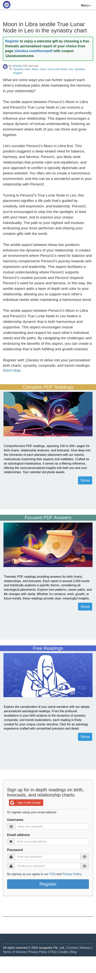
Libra (43, 69)
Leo (71, 69)
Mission (85, 947)
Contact (72, 947)
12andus (17, 65)
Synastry (80, 69)
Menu (87, 5)
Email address (18, 835)
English (17, 73)
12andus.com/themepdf (33, 51)
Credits (63, 952)
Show (85, 480)
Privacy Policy (71, 874)
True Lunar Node (57, 69)
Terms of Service (14, 952)
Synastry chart (21, 69)
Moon (35, 69)
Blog (74, 952)
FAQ (53, 952)
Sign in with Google (25, 803)
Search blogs (12, 370)
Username (15, 820)
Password (15, 850)
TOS (52, 874)
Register (12, 41)
